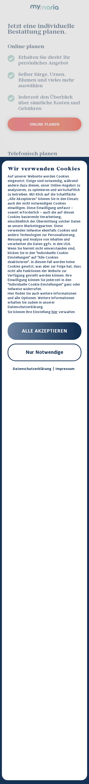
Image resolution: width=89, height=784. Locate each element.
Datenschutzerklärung (25, 307)
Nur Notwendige (44, 352)
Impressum (65, 369)
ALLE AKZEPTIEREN (44, 331)
